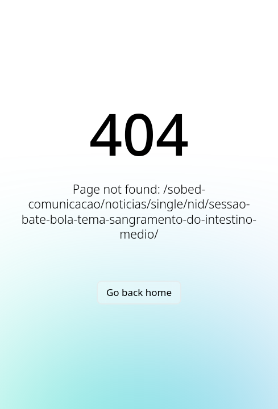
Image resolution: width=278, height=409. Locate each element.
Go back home (139, 292)
